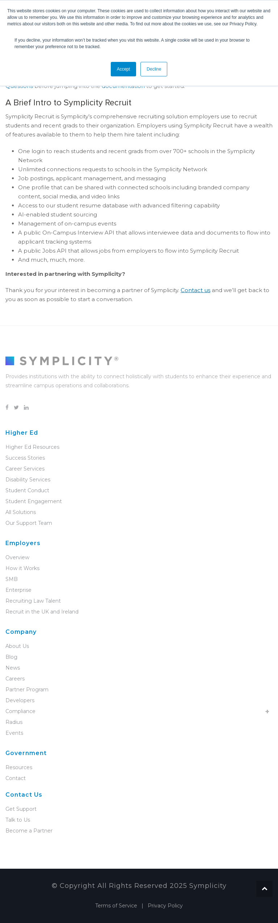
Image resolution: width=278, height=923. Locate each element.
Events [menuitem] (14, 733)
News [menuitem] (12, 668)
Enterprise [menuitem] (18, 590)
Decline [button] (154, 69)
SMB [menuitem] (11, 579)
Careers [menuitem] (15, 678)
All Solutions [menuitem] (20, 512)
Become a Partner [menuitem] (28, 830)
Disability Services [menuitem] (27, 479)
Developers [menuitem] (19, 700)
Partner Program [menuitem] (27, 689)
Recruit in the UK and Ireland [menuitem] (42, 611)
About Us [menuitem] (17, 646)
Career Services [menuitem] (25, 468)
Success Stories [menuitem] (25, 458)
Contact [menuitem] (15, 778)
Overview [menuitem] (17, 557)
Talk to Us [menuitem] (17, 820)
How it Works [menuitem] (22, 568)
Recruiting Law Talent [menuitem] (33, 601)
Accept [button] (123, 69)
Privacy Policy (165, 905)
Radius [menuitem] (13, 722)
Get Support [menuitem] (21, 809)
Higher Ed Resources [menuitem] (32, 447)
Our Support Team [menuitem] (28, 523)
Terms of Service (116, 905)
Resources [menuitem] (18, 767)
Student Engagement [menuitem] (33, 501)
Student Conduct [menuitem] (27, 490)
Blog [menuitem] (11, 657)
